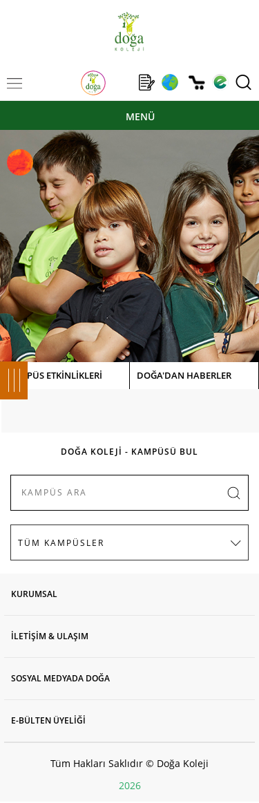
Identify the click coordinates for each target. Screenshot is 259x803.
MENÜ (140, 116)
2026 (130, 785)
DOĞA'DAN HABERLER (184, 375)
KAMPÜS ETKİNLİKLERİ (54, 375)
